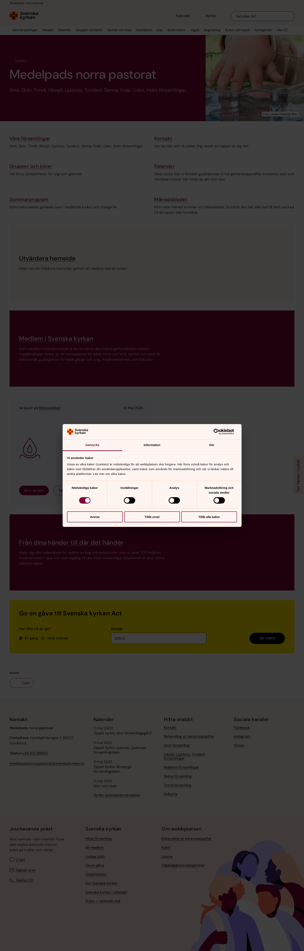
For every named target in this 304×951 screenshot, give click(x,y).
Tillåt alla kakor (209, 517)
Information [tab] (152, 445)
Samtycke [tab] (92, 445)
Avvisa (95, 517)
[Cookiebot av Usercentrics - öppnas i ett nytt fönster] (219, 432)
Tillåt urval (152, 517)
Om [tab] (211, 445)
